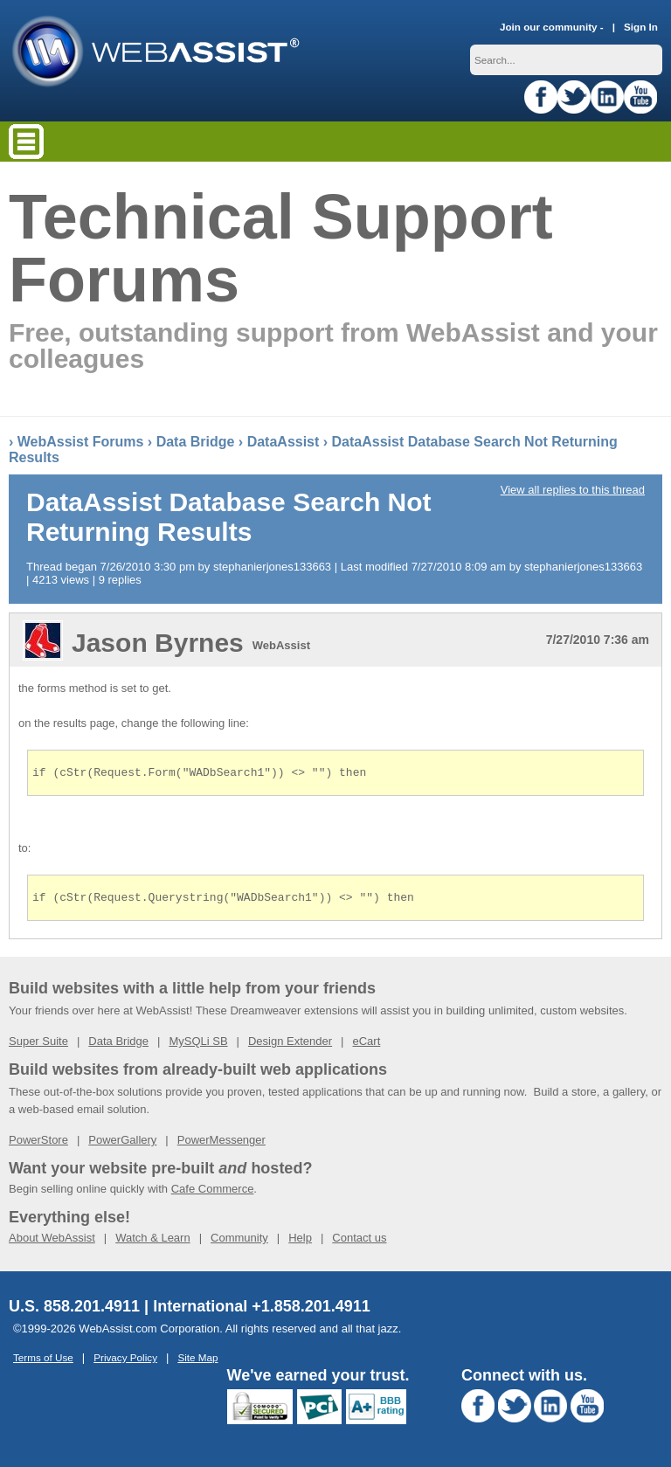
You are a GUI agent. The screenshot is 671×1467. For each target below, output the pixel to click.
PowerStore (38, 1145)
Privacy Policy (125, 1362)
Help (300, 1242)
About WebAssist (52, 1242)
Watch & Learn (152, 1242)
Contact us (359, 1242)
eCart (366, 1046)
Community (239, 1242)
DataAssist (283, 441)
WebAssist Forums (80, 441)
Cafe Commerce (212, 1194)
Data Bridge (195, 441)
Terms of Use (43, 1362)
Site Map (197, 1362)
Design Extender (290, 1046)
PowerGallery (122, 1145)
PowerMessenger (221, 1145)
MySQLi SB (198, 1046)
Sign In (641, 26)
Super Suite (38, 1046)
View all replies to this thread (573, 489)
